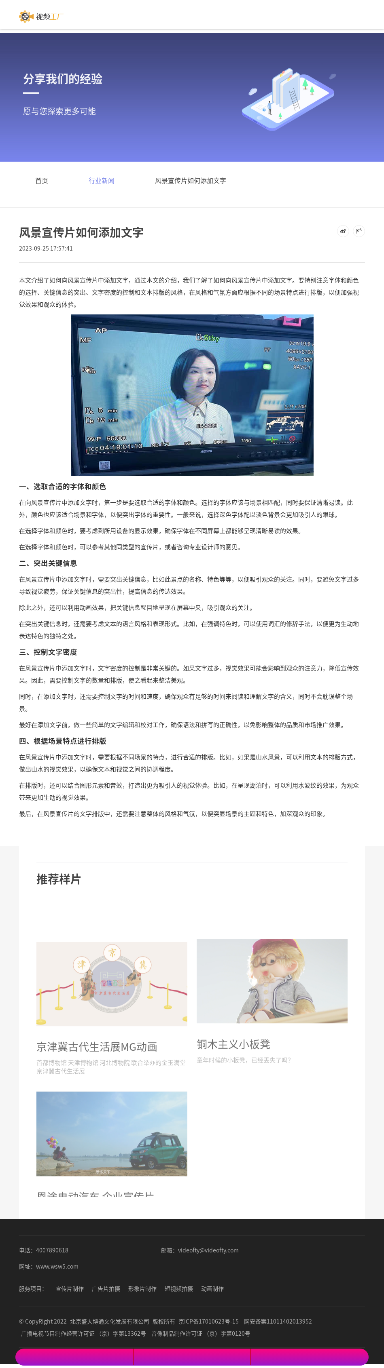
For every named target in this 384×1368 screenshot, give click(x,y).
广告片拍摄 (106, 1288)
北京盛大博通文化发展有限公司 (109, 1321)
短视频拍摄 (179, 1288)
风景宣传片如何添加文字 (190, 180)
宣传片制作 (69, 1288)
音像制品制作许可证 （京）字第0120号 (200, 1333)
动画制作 (212, 1288)
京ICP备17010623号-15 (208, 1321)
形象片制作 (142, 1288)
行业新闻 (102, 180)
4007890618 (52, 1250)
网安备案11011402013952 (278, 1321)
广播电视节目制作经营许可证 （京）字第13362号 (83, 1333)
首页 (41, 180)
